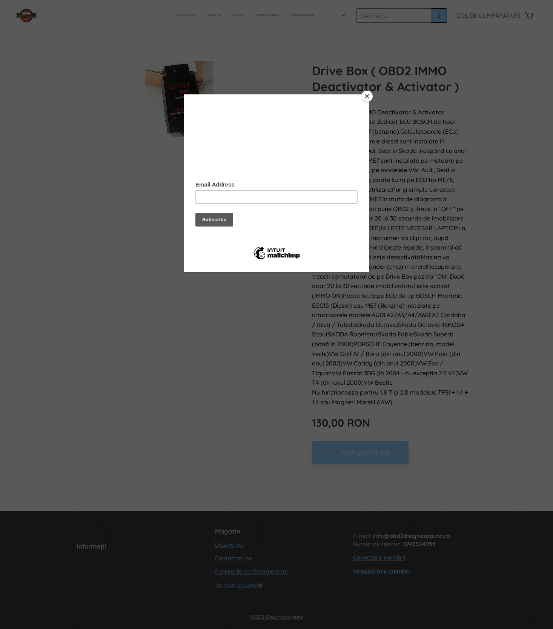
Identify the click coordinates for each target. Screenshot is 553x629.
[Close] (367, 96)
